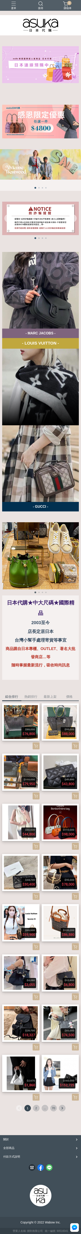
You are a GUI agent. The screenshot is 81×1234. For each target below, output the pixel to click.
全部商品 (8, 1148)
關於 (6, 1139)
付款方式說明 (11, 1156)
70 (53, 1108)
